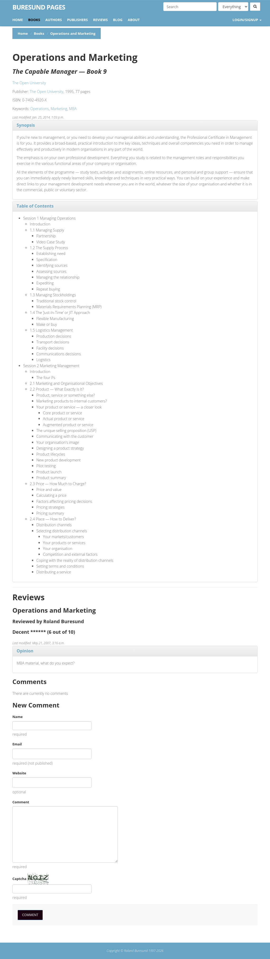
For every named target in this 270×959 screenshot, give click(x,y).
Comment (20, 802)
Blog (118, 19)
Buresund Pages (38, 7)
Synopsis (26, 125)
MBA (72, 108)
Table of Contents (35, 206)
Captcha (19, 878)
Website (19, 773)
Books (34, 19)
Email (17, 744)
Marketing (59, 108)
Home (17, 19)
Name (17, 716)
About (133, 19)
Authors (53, 19)
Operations (39, 108)
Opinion (25, 651)
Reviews (100, 19)
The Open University (29, 82)
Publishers (77, 19)
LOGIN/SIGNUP (247, 19)
